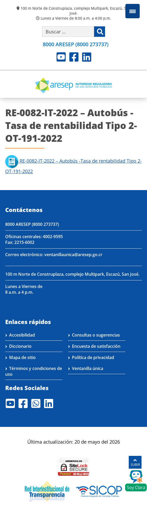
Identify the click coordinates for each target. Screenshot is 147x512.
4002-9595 (53, 236)
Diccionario (20, 346)
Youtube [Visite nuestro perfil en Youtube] (61, 57)
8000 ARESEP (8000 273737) (32, 224)
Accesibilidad (22, 335)
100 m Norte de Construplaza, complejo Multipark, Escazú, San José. (76, 11)
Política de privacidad (93, 357)
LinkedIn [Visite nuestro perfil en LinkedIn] (86, 57)
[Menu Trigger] (132, 11)
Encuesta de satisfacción (96, 346)
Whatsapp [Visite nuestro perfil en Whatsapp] (35, 403)
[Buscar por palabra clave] (68, 31)
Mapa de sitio (22, 357)
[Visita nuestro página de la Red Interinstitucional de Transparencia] (47, 491)
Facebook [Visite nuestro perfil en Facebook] (73, 57)
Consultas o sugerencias (96, 335)
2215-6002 (24, 242)
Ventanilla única (87, 368)
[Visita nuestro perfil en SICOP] (99, 491)
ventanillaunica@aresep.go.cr (73, 254)
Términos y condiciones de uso (33, 371)
